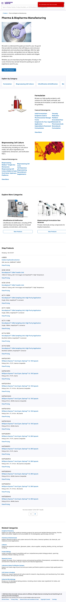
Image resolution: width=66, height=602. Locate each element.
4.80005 (4, 257)
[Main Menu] (2, 3)
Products (5, 13)
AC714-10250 (6, 346)
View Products (18, 231)
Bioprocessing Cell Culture (25, 84)
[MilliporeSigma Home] (9, 3)
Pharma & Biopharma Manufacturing (17, 13)
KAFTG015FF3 (6, 358)
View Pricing (6, 265)
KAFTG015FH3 (6, 384)
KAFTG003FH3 (6, 459)
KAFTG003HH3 (6, 471)
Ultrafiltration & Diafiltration (48, 84)
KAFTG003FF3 (6, 434)
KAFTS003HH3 (6, 496)
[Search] (63, 7)
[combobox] (33, 7)
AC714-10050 (6, 333)
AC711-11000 (6, 321)
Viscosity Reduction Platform (55, 116)
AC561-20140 (6, 283)
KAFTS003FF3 (6, 446)
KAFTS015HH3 (6, 421)
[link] (5, 599)
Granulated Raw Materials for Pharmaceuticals (57, 122)
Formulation (7, 84)
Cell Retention (22, 168)
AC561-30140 (6, 270)
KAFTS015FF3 (6, 371)
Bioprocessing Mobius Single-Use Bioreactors (8, 165)
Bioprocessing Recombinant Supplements (22, 172)
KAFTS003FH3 (6, 484)
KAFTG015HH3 (6, 396)
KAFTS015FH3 (6, 409)
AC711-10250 (6, 308)
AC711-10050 (6, 295)
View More (38, 132)
